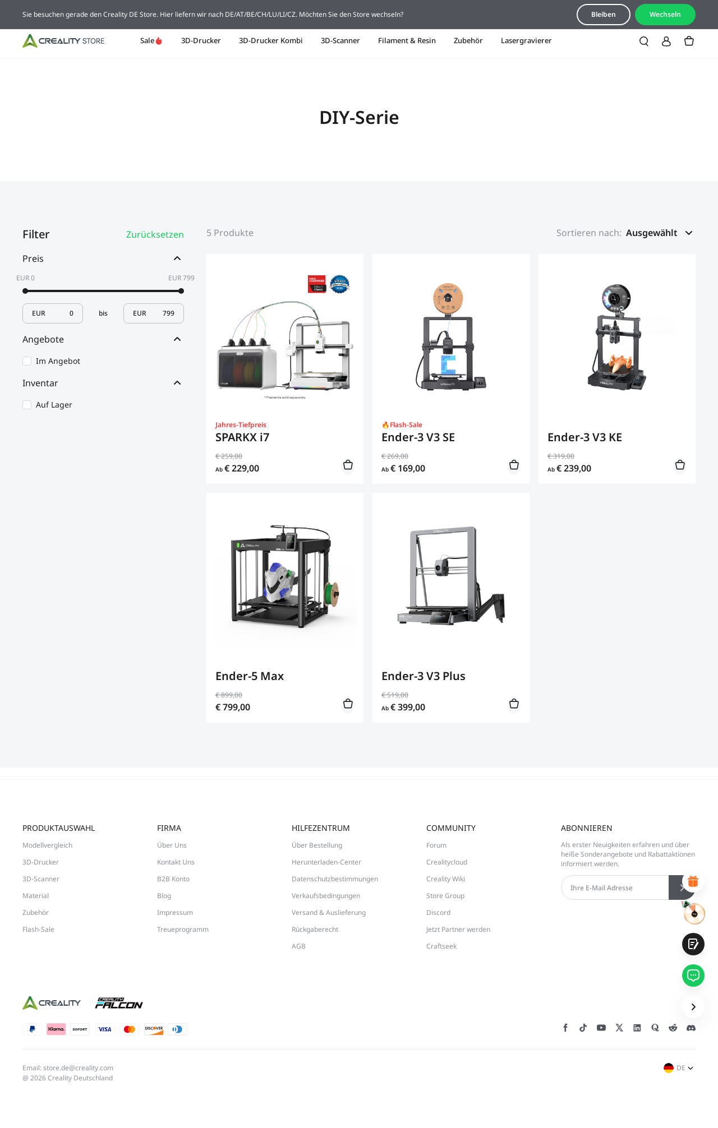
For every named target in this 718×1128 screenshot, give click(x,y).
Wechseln (665, 14)
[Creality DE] (63, 41)
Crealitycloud (446, 862)
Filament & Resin (407, 40)
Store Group (445, 895)
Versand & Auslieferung (329, 912)
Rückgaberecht (315, 929)
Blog (164, 895)
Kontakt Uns (176, 862)
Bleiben (603, 14)
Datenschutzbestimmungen (335, 879)
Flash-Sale (38, 929)
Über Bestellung (317, 845)
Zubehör (468, 40)
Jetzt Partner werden (458, 929)
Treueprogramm (183, 929)
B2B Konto (173, 879)
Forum (436, 845)
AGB (299, 946)
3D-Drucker (201, 40)
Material (35, 895)
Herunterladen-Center (326, 862)
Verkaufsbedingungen (326, 895)
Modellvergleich (47, 845)
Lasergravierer (526, 40)
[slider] (25, 291)
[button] (661, 232)
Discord (438, 912)
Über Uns (172, 845)
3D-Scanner (340, 40)
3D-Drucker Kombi (271, 40)
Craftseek (441, 946)
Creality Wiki (445, 879)
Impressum (175, 912)
